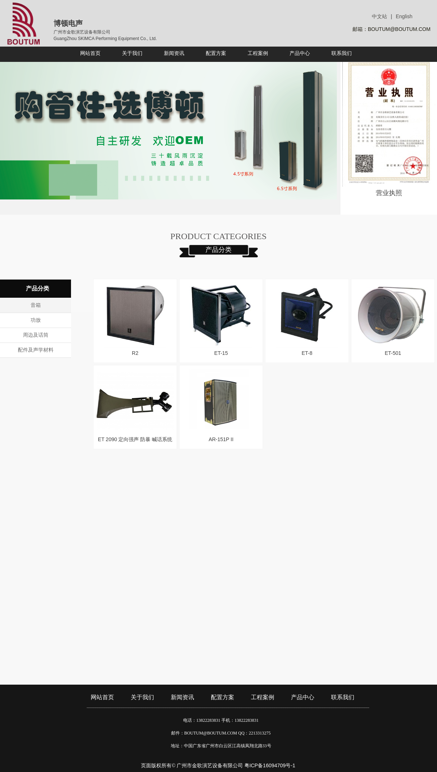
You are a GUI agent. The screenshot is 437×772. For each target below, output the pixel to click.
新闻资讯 (182, 697)
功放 (36, 320)
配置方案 (222, 697)
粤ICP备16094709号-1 (269, 765)
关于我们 (142, 697)
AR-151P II (221, 439)
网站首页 (102, 697)
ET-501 (393, 353)
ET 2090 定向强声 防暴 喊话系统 (135, 439)
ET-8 (307, 353)
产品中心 (302, 697)
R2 (135, 353)
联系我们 (342, 697)
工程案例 (262, 697)
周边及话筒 (35, 335)
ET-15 (221, 353)
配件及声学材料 (36, 350)
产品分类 (218, 249)
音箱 (36, 305)
